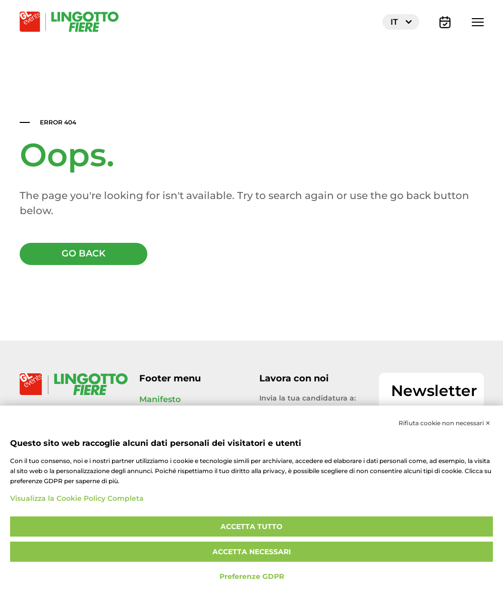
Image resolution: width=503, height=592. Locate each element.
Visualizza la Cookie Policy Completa (77, 498)
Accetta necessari (251, 552)
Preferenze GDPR (251, 576)
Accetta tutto (251, 526)
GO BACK (83, 254)
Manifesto (160, 400)
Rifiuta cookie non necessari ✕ (444, 423)
